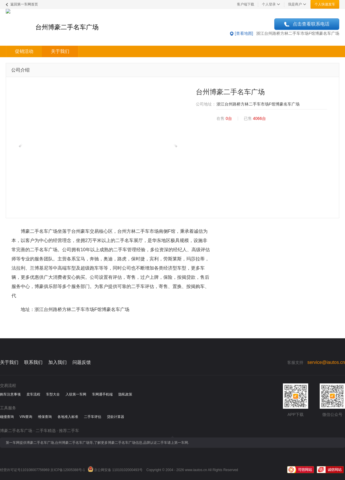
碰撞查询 (7, 417)
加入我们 (57, 362)
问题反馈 (81, 362)
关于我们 (60, 51)
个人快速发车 (325, 4)
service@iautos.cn (326, 362)
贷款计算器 (115, 417)
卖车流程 (33, 394)
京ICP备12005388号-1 (67, 470)
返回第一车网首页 (24, 4)
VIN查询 (26, 417)
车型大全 (53, 394)
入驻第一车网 (76, 394)
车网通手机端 (102, 394)
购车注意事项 (10, 394)
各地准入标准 (67, 417)
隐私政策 (125, 394)
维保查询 (45, 417)
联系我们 (33, 362)
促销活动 (24, 51)
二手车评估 (92, 417)
